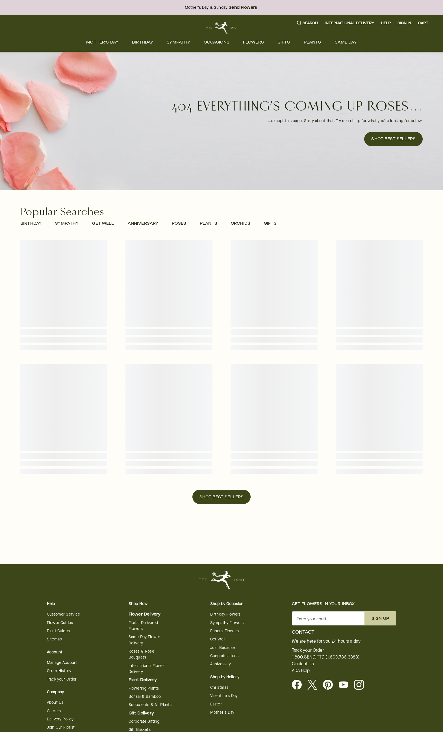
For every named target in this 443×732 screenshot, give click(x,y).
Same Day (346, 42)
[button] (307, 23)
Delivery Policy (60, 719)
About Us (55, 702)
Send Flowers (243, 7)
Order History (59, 670)
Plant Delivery (143, 680)
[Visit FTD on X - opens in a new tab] (314, 685)
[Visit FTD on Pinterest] (330, 685)
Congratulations (224, 656)
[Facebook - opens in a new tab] (299, 685)
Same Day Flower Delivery (144, 640)
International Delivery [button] (349, 23)
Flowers (253, 42)
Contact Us (303, 664)
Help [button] (386, 23)
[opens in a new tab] (345, 685)
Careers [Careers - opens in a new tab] (54, 711)
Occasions (216, 42)
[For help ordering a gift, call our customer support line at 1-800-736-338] (221, 28)
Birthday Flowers (225, 614)
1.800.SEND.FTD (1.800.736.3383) (326, 657)
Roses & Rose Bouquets (141, 654)
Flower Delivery (144, 614)
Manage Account (62, 662)
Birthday (142, 42)
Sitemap (54, 639)
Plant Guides (58, 631)
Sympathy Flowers (227, 622)
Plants (312, 42)
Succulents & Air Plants (150, 704)
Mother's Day (102, 42)
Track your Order (62, 679)
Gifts (283, 42)
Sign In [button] (404, 23)
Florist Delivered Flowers (143, 625)
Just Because (222, 647)
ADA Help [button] (301, 670)
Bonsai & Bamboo (145, 696)
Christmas (219, 687)
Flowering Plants (144, 688)
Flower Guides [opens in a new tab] (60, 622)
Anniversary (220, 664)
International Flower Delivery (147, 668)
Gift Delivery (141, 713)
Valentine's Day (224, 695)
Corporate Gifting (144, 721)
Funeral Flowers (224, 631)
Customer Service (63, 614)
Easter (216, 704)
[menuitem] (102, 42)
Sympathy (178, 42)
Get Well (217, 639)
